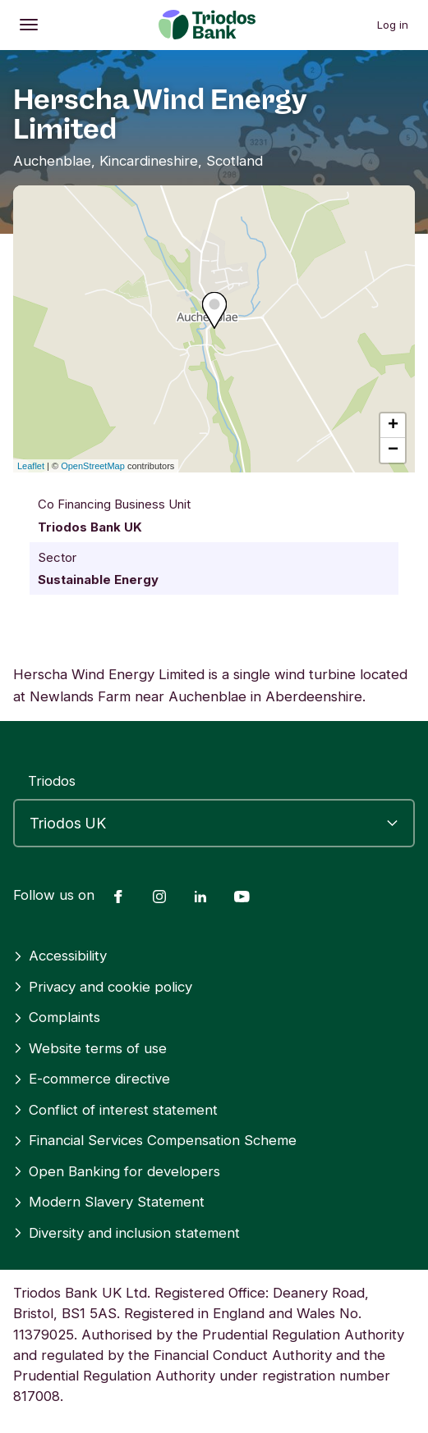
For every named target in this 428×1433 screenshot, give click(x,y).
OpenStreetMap (93, 466)
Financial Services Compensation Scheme (155, 1140)
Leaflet (30, 466)
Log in (392, 24)
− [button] (393, 450)
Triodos (52, 781)
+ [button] (393, 425)
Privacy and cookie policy (102, 987)
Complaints (56, 1017)
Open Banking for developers (116, 1171)
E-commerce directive (91, 1078)
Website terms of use (90, 1048)
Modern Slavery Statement (109, 1201)
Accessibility (60, 955)
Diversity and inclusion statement (126, 1233)
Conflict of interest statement (115, 1110)
